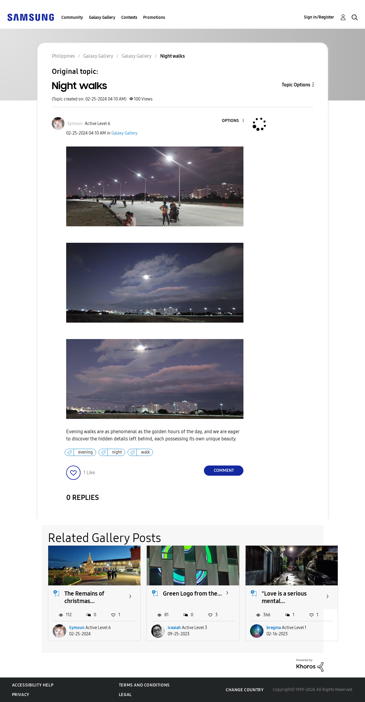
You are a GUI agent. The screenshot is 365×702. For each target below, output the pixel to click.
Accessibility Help (33, 685)
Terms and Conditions (144, 685)
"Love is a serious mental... (284, 597)
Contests (129, 17)
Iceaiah (174, 627)
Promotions (154, 17)
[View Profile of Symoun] (75, 123)
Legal (125, 694)
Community (72, 17)
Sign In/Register (319, 17)
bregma (273, 627)
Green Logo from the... (192, 593)
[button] (233, 121)
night (117, 452)
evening (85, 452)
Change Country (244, 689)
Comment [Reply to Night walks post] (224, 470)
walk (145, 452)
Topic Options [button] (296, 85)
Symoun (76, 627)
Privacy (20, 694)
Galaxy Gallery (102, 17)
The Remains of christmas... (84, 597)
